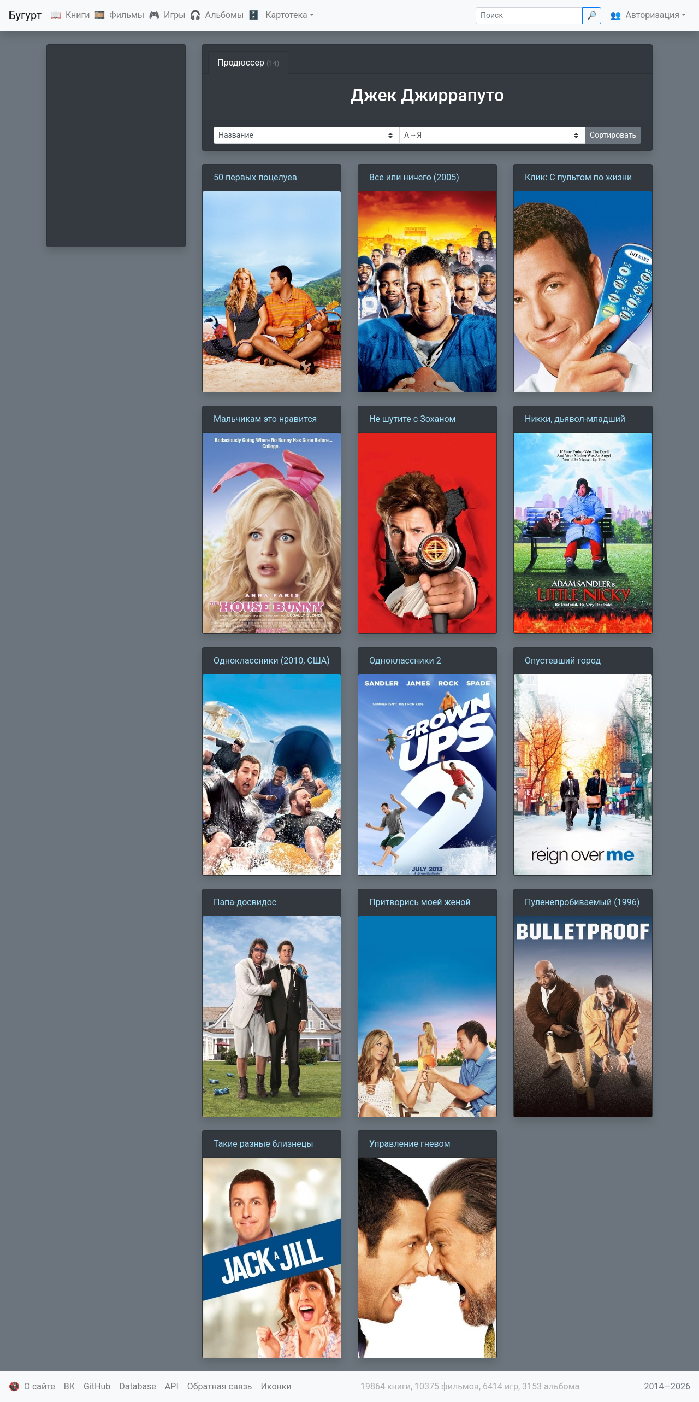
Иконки (276, 1386)
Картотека (286, 15)
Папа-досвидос (245, 902)
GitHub (97, 1386)
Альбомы (224, 15)
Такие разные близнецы (263, 1144)
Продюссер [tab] (248, 62)
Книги (78, 15)
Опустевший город (563, 660)
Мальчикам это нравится (265, 419)
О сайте (39, 1386)
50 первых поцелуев (255, 177)
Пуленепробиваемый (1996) (582, 902)
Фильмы (126, 15)
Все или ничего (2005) (414, 177)
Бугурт (25, 15)
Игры (175, 15)
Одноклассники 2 (405, 660)
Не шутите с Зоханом (412, 419)
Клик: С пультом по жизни (578, 177)
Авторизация (652, 15)
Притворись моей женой (420, 902)
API (172, 1386)
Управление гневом (410, 1144)
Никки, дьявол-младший (575, 419)
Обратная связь (219, 1386)
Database (137, 1386)
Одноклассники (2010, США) (272, 660)
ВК (69, 1386)
